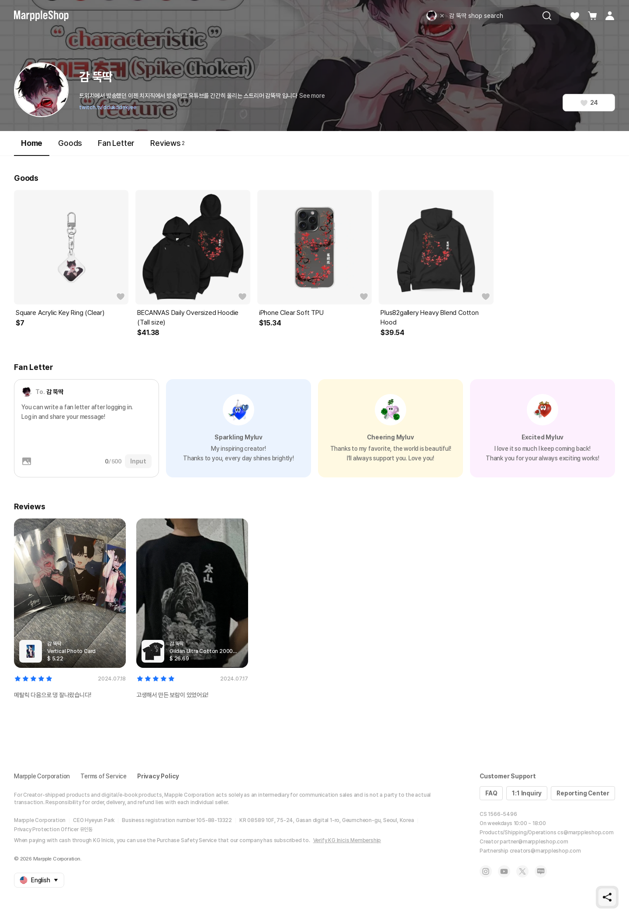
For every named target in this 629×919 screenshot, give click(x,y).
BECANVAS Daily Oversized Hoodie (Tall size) (187, 317)
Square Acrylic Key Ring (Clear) (60, 313)
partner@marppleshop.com (534, 842)
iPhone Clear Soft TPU (291, 313)
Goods (70, 143)
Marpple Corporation (42, 776)
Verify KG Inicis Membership (347, 840)
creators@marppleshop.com (545, 851)
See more (312, 95)
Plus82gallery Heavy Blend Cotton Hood (429, 317)
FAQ (491, 793)
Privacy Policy (158, 776)
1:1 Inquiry (527, 793)
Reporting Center (582, 793)
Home (31, 146)
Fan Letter (116, 143)
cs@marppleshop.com (585, 832)
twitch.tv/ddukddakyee (107, 107)
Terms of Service (103, 776)
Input (138, 461)
